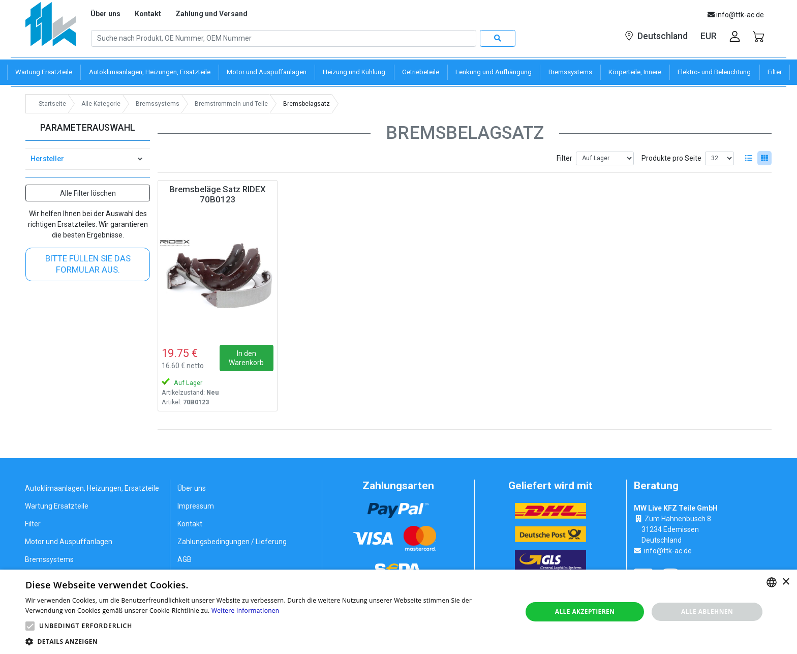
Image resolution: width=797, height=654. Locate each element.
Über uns (105, 14)
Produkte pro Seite (671, 158)
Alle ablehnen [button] (707, 611)
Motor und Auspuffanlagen (68, 542)
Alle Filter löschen (88, 193)
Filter (564, 158)
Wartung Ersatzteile (56, 506)
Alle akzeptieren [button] (585, 611)
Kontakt (148, 14)
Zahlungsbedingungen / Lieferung (232, 542)
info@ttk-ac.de (668, 551)
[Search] (283, 38)
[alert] (398, 612)
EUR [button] (708, 36)
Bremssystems (49, 559)
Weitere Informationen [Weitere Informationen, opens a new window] (245, 610)
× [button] (785, 582)
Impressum (195, 506)
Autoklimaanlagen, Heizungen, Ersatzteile (92, 488)
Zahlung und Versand (211, 14)
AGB (184, 559)
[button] (30, 626)
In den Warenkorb (246, 358)
